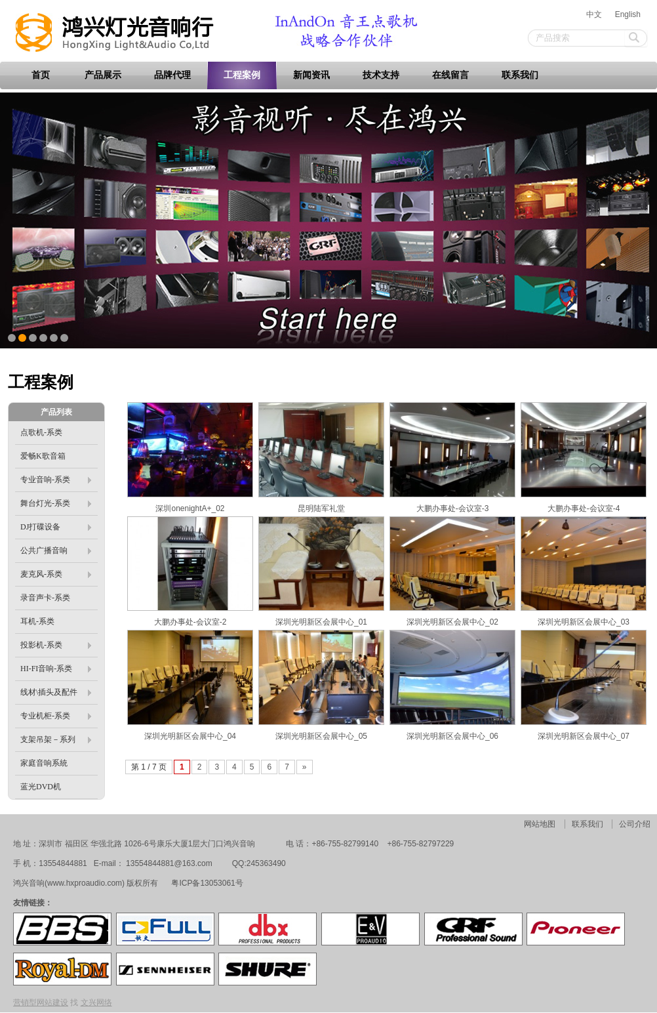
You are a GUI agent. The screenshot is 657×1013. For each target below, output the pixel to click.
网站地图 (539, 824)
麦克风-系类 (55, 574)
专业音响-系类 (55, 479)
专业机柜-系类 (55, 715)
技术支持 (381, 75)
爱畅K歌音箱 (43, 456)
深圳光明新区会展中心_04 (190, 736)
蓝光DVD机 (40, 786)
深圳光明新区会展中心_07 (583, 736)
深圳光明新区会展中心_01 (321, 622)
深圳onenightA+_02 (189, 508)
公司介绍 (634, 824)
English (628, 14)
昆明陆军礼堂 (321, 508)
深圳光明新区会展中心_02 (452, 622)
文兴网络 (96, 1002)
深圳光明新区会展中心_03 (583, 622)
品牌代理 (172, 75)
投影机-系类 (55, 645)
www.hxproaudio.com (84, 883)
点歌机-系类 (41, 432)
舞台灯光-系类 (55, 503)
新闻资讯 (311, 75)
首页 (40, 75)
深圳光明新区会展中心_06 (452, 736)
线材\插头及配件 (55, 692)
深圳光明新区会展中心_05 (321, 736)
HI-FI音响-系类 (55, 668)
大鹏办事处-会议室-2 (190, 622)
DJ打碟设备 (55, 526)
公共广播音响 (55, 550)
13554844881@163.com (169, 863)
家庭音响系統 (44, 763)
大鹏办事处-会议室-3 (452, 508)
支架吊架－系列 (55, 739)
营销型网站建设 (40, 1002)
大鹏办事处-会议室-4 (584, 508)
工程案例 (242, 75)
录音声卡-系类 (45, 597)
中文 (594, 14)
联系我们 (520, 75)
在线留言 (450, 75)
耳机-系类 (37, 621)
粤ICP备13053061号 (206, 883)
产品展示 (103, 75)
